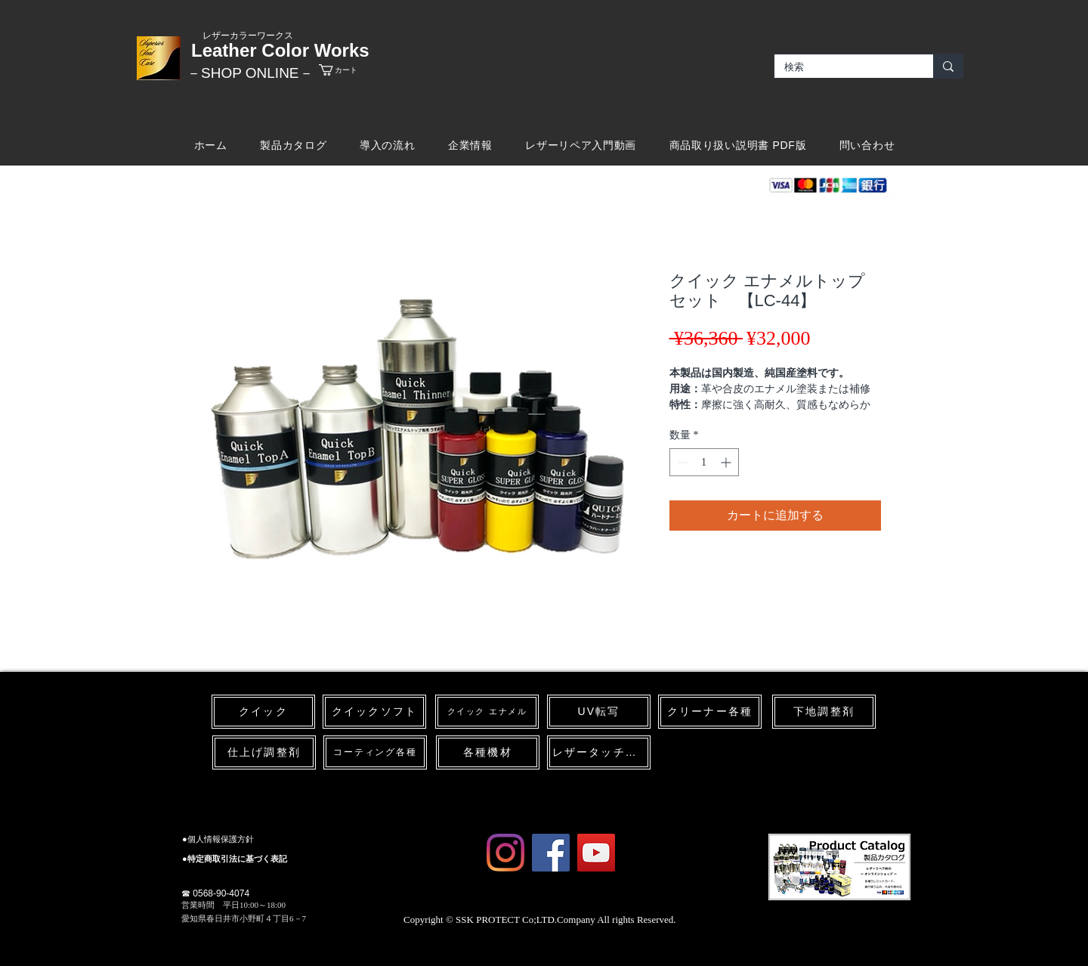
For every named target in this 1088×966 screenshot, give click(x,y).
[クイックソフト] (374, 712)
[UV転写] (599, 712)
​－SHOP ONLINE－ (250, 73)
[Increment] (727, 462)
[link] (351, 70)
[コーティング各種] (375, 752)
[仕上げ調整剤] (264, 752)
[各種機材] (487, 752)
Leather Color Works (280, 50)
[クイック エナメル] (487, 712)
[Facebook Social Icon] (551, 853)
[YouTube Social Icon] (596, 853)
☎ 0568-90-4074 (215, 893)
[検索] (842, 67)
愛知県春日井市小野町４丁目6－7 (243, 918)
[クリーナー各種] (710, 712)
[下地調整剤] (824, 712)
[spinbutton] (704, 462)
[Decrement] (681, 462)
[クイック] (263, 712)
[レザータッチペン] (599, 752)
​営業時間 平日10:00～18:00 (233, 904)
